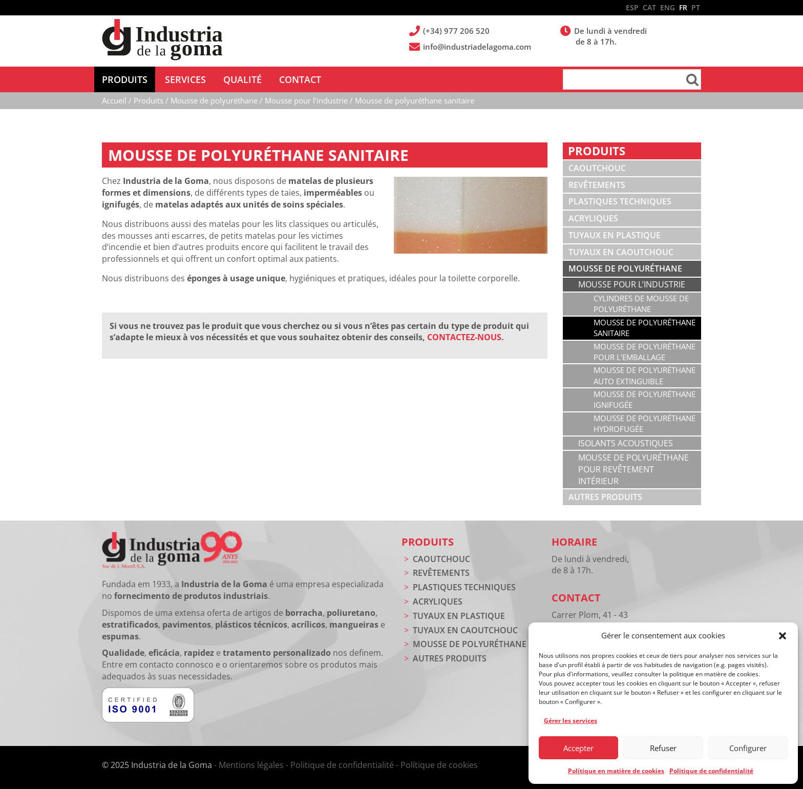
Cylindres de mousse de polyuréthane (641, 303)
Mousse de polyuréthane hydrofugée (644, 423)
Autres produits (605, 497)
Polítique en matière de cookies (616, 770)
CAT (649, 7)
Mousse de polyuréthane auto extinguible (644, 375)
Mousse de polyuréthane (625, 268)
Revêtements (596, 185)
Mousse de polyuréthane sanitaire (644, 327)
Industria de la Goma (162, 40)
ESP (632, 7)
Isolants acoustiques (625, 443)
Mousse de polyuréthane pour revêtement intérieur (633, 469)
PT (695, 7)
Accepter (578, 748)
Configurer (748, 748)
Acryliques (593, 218)
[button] (782, 636)
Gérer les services (570, 720)
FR (683, 7)
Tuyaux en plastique (614, 235)
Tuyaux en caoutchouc (620, 252)
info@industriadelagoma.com (478, 46)
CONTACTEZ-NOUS (464, 337)
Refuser (663, 748)
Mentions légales (251, 765)
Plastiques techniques (619, 201)
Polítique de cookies (439, 765)
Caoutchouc (597, 168)
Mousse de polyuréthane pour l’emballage (644, 351)
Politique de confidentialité (711, 770)
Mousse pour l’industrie (631, 284)
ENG (667, 7)
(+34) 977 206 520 (457, 31)
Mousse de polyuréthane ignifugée (644, 399)
